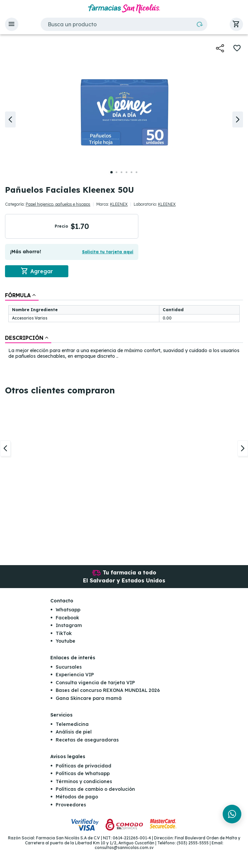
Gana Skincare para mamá (89, 698)
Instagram (69, 625)
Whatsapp (68, 610)
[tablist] (124, 326)
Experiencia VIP (75, 675)
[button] (11, 24)
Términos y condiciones (84, 781)
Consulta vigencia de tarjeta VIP (95, 683)
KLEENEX (119, 204)
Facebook (67, 618)
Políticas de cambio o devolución (95, 789)
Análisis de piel (74, 732)
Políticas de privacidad (83, 766)
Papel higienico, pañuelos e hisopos (58, 204)
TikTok (64, 633)
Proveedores (71, 805)
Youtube (65, 641)
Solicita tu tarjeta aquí (107, 251)
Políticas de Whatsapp (83, 773)
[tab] (22, 295)
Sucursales (69, 667)
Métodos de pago (77, 797)
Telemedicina (72, 724)
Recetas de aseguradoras (87, 740)
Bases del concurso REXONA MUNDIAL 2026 (108, 690)
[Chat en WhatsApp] (232, 814)
